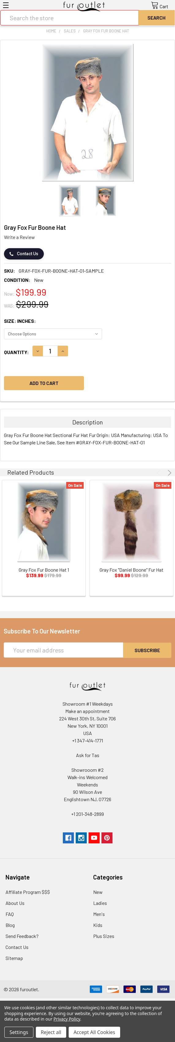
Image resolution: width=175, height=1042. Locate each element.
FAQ (10, 914)
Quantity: (16, 352)
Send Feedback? (22, 936)
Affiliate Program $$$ (28, 891)
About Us (15, 903)
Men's (99, 914)
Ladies (100, 903)
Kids (97, 925)
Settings (19, 1032)
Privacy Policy (67, 1019)
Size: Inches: (20, 321)
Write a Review (19, 237)
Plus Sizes (103, 936)
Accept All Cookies (94, 1032)
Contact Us (24, 253)
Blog (10, 925)
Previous (159, 472)
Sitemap (14, 958)
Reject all (51, 1032)
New (98, 891)
